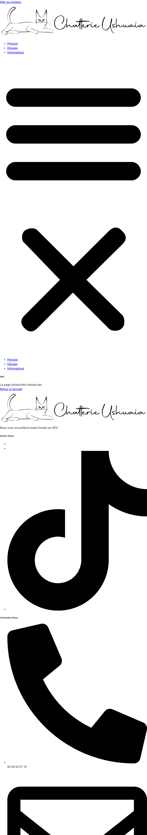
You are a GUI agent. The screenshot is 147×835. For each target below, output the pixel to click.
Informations (15, 52)
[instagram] (77, 609)
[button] (73, 206)
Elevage (12, 48)
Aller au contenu (10, 2)
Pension (12, 43)
